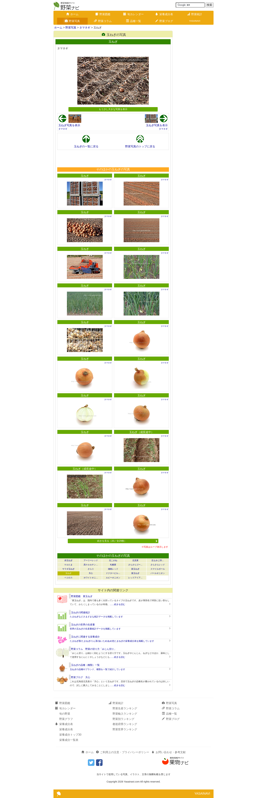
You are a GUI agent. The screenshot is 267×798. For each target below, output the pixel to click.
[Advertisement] (113, 158)
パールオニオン (158, 573)
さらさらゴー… (135, 564)
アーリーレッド (91, 560)
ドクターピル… (113, 573)
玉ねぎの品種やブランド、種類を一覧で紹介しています (97, 669)
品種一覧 (133, 21)
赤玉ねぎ (68, 560)
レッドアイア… (135, 577)
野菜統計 (194, 14)
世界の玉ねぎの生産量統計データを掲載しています (95, 628)
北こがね (113, 560)
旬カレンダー (133, 14)
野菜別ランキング (123, 719)
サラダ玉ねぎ (68, 569)
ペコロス (68, 577)
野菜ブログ (164, 21)
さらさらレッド (158, 564)
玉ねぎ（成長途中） (141, 432)
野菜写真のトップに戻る (140, 146)
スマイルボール (158, 569)
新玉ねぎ (135, 569)
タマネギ (84, 27)
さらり (91, 569)
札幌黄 (113, 564)
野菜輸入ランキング (125, 713)
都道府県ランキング (125, 724)
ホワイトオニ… (91, 577)
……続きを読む (117, 604)
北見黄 (135, 560)
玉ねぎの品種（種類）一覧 (85, 665)
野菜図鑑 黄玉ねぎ (81, 596)
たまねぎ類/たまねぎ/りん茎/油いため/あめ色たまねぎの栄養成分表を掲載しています (112, 641)
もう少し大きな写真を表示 (113, 109)
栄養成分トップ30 (70, 734)
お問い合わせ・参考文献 (169, 752)
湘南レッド (113, 569)
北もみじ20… (157, 560)
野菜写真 (72, 21)
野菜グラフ (66, 719)
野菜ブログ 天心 (80, 677)
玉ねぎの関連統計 (80, 612)
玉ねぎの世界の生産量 (83, 624)
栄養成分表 (164, 14)
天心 (91, 573)
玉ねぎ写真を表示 (69, 125)
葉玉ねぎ (135, 573)
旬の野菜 (64, 713)
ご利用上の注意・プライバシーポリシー (122, 752)
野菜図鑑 (102, 14)
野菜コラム (103, 21)
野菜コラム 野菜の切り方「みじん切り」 (93, 649)
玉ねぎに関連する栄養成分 (85, 636)
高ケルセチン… (91, 564)
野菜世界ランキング (125, 729)
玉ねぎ (85, 175)
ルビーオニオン (113, 577)
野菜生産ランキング (125, 708)
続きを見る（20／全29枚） (127, 540)
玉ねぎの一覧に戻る (86, 146)
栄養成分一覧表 (68, 739)
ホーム (72, 14)
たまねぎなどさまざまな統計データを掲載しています (96, 616)
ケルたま (68, 564)
